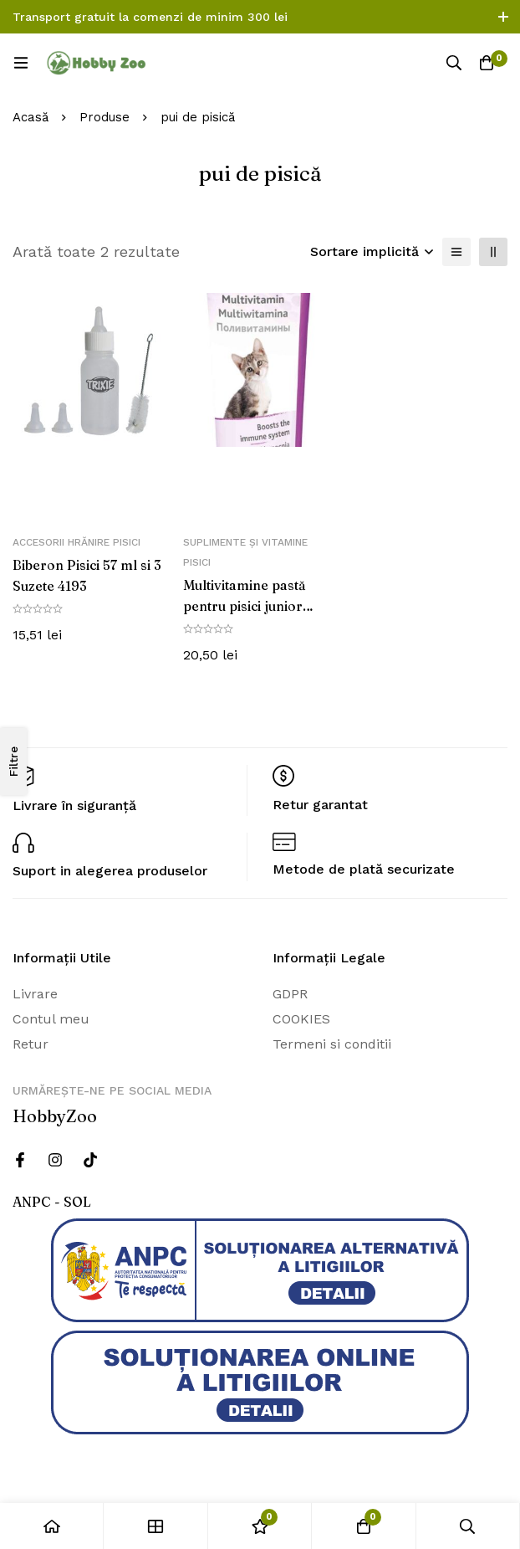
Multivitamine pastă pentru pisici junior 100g (245, 605)
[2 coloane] (493, 252)
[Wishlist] (260, 1526)
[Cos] (486, 62)
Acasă (30, 117)
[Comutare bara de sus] (503, 16)
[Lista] (456, 252)
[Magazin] (155, 1526)
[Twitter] (90, 1159)
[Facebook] (20, 1159)
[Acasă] (52, 1526)
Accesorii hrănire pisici (76, 542)
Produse (104, 117)
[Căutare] (453, 62)
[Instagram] (55, 1159)
